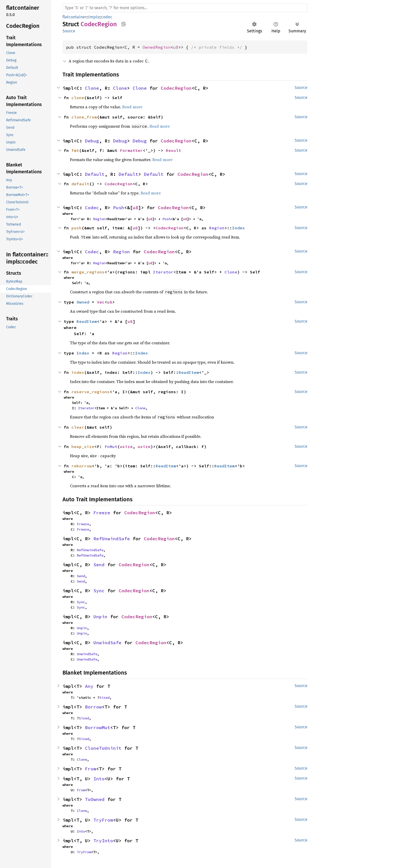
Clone (92, 88)
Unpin (100, 617)
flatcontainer (74, 17)
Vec (101, 302)
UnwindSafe (107, 643)
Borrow (93, 707)
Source (68, 31)
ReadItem (87, 321)
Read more (132, 107)
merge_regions (88, 271)
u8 (175, 47)
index (77, 372)
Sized (104, 697)
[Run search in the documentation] (184, 8)
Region (99, 219)
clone (77, 97)
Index (238, 227)
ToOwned (95, 799)
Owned (83, 302)
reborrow (81, 465)
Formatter (131, 150)
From (90, 769)
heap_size (82, 446)
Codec (92, 208)
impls (94, 17)
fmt (75, 150)
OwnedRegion (157, 47)
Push (118, 208)
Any (89, 686)
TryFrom (103, 820)
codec (106, 17)
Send (99, 565)
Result (173, 150)
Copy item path (123, 24)
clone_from (84, 117)
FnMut (111, 446)
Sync (99, 591)
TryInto (103, 841)
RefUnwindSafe (111, 539)
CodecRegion (176, 88)
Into (99, 779)
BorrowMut (97, 727)
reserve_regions (90, 391)
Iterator (163, 271)
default (80, 183)
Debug (92, 141)
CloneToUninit (103, 748)
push (76, 227)
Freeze (101, 513)
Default (95, 174)
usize (126, 446)
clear (77, 427)
